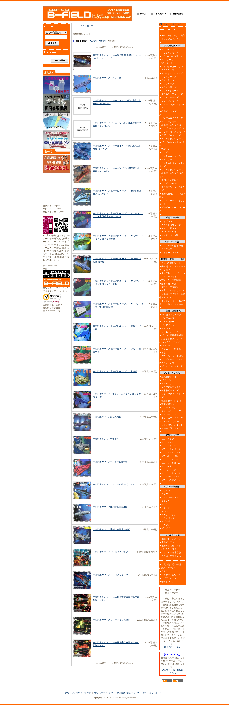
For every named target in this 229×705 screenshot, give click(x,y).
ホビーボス (166, 521)
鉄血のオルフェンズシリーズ (172, 189)
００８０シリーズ (170, 90)
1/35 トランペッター (171, 449)
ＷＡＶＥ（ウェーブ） (172, 225)
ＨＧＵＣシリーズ (170, 53)
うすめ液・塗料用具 (171, 349)
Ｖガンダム (166, 159)
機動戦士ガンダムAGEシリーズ (172, 175)
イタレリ (165, 501)
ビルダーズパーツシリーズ (172, 209)
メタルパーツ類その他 (172, 245)
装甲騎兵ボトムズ (170, 390)
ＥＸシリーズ (167, 80)
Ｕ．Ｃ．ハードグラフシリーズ (172, 202)
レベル (164, 511)
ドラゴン (165, 507)
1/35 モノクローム (170, 463)
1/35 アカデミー (169, 459)
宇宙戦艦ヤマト (88, 26)
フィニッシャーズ (170, 332)
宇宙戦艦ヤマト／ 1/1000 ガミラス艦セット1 (114, 620)
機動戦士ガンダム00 (171, 125)
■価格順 (102, 41)
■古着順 (93, 41)
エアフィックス (168, 514)
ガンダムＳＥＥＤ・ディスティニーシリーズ (172, 120)
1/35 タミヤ (167, 439)
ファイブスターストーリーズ (172, 396)
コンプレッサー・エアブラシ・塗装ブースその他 (172, 303)
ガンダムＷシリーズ (171, 156)
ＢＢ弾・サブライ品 (171, 556)
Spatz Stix (165, 345)
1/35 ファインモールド (172, 442)
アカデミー (166, 525)
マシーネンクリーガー (172, 411)
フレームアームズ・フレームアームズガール (172, 420)
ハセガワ (165, 490)
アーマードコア (168, 414)
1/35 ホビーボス (169, 456)
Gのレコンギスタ (169, 180)
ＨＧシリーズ (167, 83)
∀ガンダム (166, 149)
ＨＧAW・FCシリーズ (171, 56)
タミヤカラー (167, 321)
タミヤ (164, 494)
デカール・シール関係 (172, 356)
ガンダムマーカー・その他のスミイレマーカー (172, 361)
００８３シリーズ (170, 97)
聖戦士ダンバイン (170, 376)
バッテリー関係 (168, 549)
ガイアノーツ (167, 325)
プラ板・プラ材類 (170, 287)
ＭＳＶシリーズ (168, 87)
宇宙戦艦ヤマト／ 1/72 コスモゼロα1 (110, 574)
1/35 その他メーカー (171, 480)
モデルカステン (168, 328)
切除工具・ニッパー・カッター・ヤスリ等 (172, 275)
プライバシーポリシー (153, 693)
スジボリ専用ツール (171, 263)
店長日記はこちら (172, 647)
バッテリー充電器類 (171, 552)
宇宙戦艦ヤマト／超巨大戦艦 (107, 416)
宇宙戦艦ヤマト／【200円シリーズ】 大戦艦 (115, 371)
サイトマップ (167, 581)
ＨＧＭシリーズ (168, 77)
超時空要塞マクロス (171, 387)
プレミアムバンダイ (171, 39)
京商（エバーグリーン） (173, 290)
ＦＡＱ (164, 571)
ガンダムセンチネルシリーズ (172, 144)
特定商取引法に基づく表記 (78, 693)
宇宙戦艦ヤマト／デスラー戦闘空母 (110, 462)
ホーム (76, 26)
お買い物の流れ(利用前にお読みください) (172, 566)
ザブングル (166, 380)
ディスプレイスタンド (172, 366)
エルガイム (166, 383)
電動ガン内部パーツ (171, 545)
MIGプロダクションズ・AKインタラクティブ (172, 341)
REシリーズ (167, 63)
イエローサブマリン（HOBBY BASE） (170, 230)
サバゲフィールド (170, 578)
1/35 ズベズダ (168, 469)
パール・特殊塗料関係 (172, 335)
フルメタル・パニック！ (173, 425)
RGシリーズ (167, 59)
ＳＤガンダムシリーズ (172, 169)
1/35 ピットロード (170, 473)
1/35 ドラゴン (168, 445)
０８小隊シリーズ (170, 101)
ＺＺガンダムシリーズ (172, 138)
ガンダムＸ (166, 152)
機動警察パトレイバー (172, 401)
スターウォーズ (168, 407)
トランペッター (168, 518)
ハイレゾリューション (172, 66)
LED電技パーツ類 (169, 235)
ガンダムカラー (168, 318)
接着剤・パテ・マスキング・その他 (172, 268)
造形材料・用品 (168, 283)
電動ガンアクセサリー (172, 542)
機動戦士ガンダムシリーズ (172, 113)
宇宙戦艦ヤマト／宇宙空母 (106, 439)
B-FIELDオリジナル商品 (173, 35)
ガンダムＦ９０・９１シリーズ (172, 165)
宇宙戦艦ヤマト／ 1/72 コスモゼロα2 (110, 552)
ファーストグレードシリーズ (172, 106)
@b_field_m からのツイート (172, 24)
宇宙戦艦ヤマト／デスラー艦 (107, 78)
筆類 (163, 352)
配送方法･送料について (128, 693)
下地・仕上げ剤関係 (171, 280)
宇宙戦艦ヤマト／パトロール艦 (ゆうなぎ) (113, 484)
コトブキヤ (166, 221)
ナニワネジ (166, 249)
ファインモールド (170, 497)
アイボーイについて (171, 574)
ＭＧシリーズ (167, 49)
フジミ (164, 504)
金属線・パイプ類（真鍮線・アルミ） (172, 296)
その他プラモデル (170, 428)
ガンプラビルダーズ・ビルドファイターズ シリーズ (172, 130)
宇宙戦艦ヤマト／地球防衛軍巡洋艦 (110, 507)
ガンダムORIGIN (169, 183)
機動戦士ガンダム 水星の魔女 (172, 195)
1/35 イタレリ (168, 466)
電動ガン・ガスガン (171, 539)
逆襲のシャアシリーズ (172, 94)
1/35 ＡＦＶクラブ (170, 452)
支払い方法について (103, 693)
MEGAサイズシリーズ (172, 73)
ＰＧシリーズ (167, 70)
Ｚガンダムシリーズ (171, 135)
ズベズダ (165, 528)
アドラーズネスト (170, 252)
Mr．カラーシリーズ (171, 314)
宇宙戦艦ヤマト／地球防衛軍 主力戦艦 (111, 529)
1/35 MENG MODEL (170, 476)
